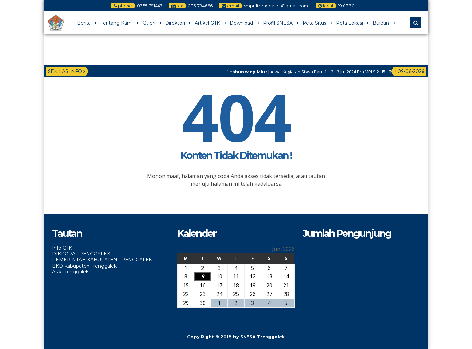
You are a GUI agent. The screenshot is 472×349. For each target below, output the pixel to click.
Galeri (149, 23)
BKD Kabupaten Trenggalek (84, 266)
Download (241, 23)
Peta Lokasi (349, 23)
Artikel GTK (207, 23)
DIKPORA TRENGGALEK (81, 254)
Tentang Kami (117, 23)
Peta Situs (314, 23)
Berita (84, 23)
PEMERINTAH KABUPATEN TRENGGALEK (102, 260)
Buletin (381, 23)
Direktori (175, 23)
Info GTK (62, 248)
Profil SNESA (278, 23)
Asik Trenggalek (70, 272)
